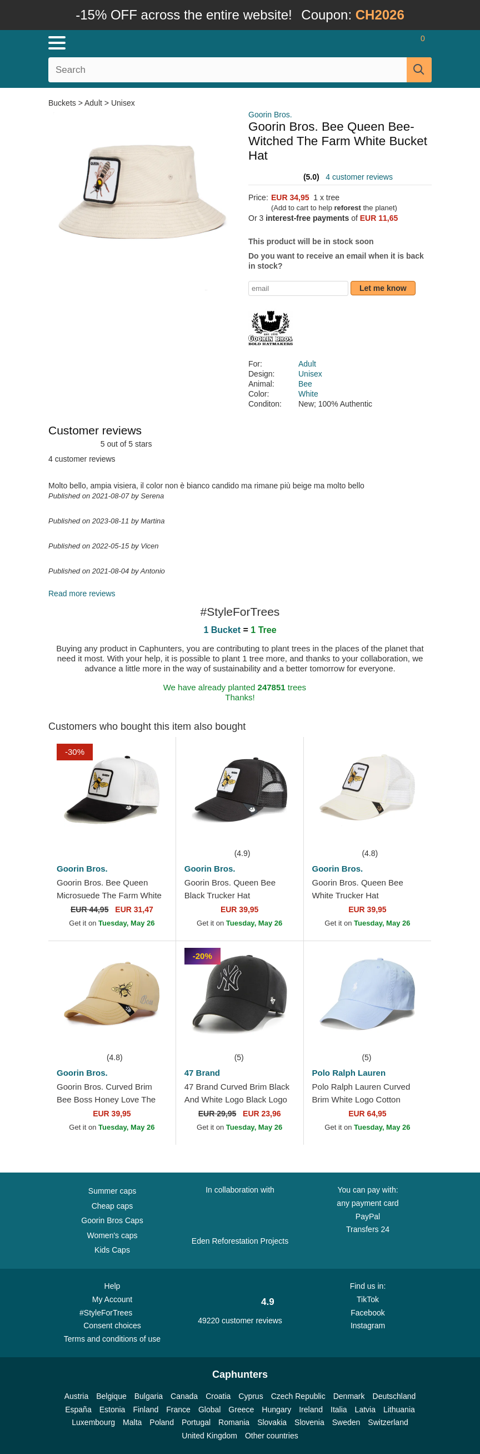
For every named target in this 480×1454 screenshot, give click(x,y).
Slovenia (309, 1422)
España (78, 1409)
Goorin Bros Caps (112, 1220)
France (178, 1409)
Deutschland (394, 1396)
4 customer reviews (359, 176)
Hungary (276, 1409)
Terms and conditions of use (112, 1338)
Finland (145, 1409)
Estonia (112, 1409)
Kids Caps (112, 1249)
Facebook (367, 1312)
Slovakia (272, 1422)
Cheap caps (112, 1205)
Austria (76, 1396)
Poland (161, 1422)
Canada (184, 1396)
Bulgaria (148, 1396)
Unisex (123, 102)
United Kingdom (209, 1435)
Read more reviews (82, 593)
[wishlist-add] (150, 830)
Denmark (349, 1396)
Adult (93, 102)
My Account (112, 1299)
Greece (241, 1409)
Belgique (111, 1396)
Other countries (271, 1435)
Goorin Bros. (270, 114)
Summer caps (112, 1190)
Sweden (346, 1422)
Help (112, 1286)
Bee (305, 383)
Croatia (218, 1396)
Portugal (196, 1422)
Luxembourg (93, 1422)
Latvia (365, 1409)
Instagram (368, 1325)
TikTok (368, 1299)
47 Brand (202, 1072)
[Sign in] (379, 43)
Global (209, 1409)
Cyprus (250, 1396)
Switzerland (388, 1422)
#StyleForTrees (112, 1312)
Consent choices (112, 1325)
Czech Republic (298, 1396)
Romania (233, 1422)
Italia (339, 1409)
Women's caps (112, 1235)
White (308, 393)
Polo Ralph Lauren (349, 1072)
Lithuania (399, 1409)
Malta (132, 1422)
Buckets (63, 102)
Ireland (311, 1409)
